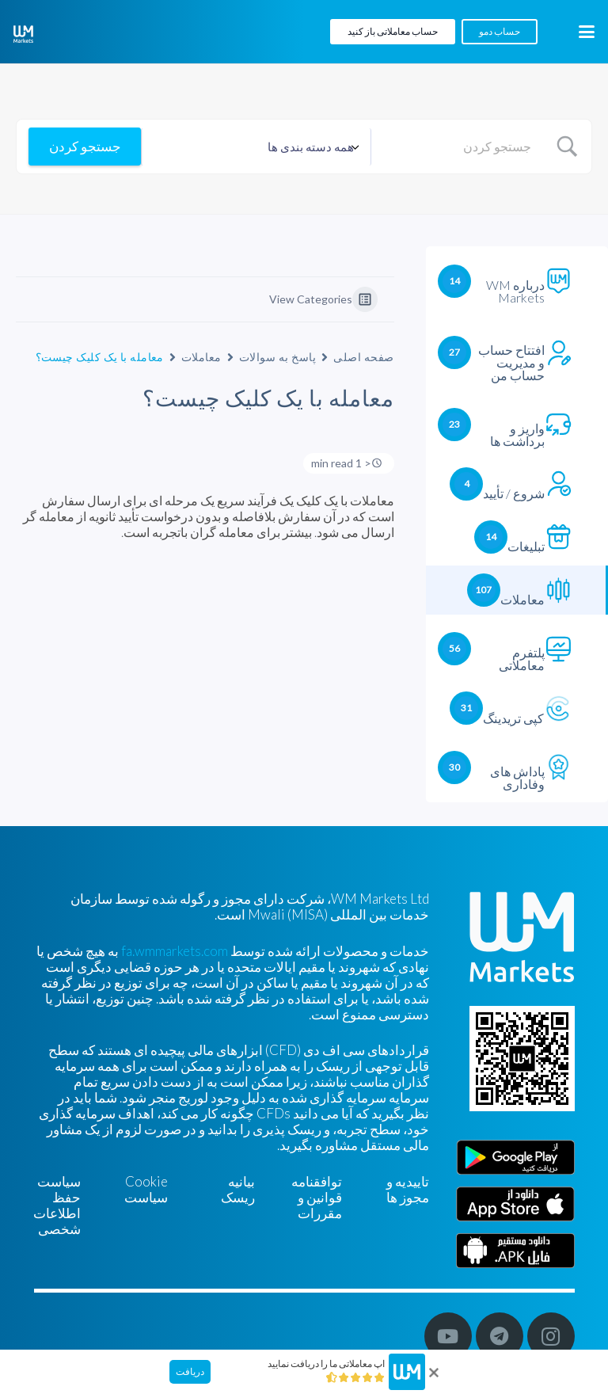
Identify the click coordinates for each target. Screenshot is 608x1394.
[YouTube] (448, 1336)
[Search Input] (457, 147)
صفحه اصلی (363, 357)
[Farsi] (515, 1250)
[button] (586, 32)
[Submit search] (84, 147)
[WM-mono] (23, 34)
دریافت (190, 1371)
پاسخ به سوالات (277, 357)
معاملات (201, 357)
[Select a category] (256, 147)
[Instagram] (551, 1336)
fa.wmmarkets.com (174, 951)
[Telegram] (499, 1336)
